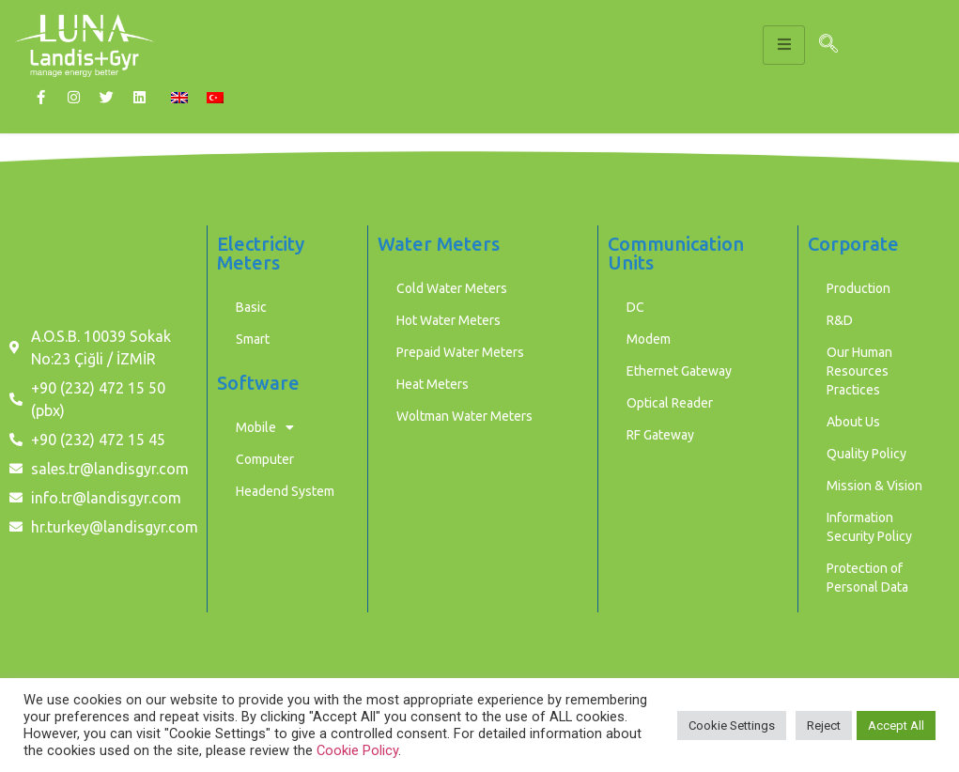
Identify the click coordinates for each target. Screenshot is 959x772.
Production (858, 288)
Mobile (265, 427)
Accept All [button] (896, 725)
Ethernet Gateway (679, 370)
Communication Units (676, 253)
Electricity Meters (260, 253)
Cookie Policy (357, 750)
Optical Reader (669, 402)
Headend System (285, 491)
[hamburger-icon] (784, 45)
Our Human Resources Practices (859, 371)
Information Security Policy (869, 527)
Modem (648, 339)
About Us (853, 421)
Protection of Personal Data (867, 577)
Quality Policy (866, 453)
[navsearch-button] (828, 45)
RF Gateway (660, 434)
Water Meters (439, 244)
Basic (251, 307)
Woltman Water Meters (464, 416)
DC (635, 307)
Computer (265, 459)
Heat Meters (432, 384)
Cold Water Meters (451, 288)
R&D (840, 320)
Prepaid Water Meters (460, 352)
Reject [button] (824, 725)
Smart (253, 339)
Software (258, 383)
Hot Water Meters (448, 320)
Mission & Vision (874, 485)
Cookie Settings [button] (731, 725)
